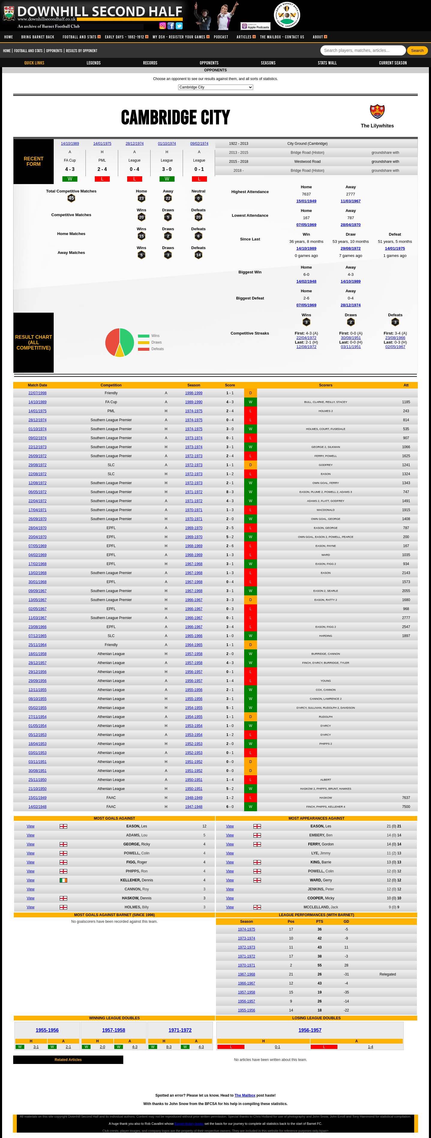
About (318, 36)
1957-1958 (193, 654)
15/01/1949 (306, 201)
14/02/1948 (306, 281)
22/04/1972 (306, 337)
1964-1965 (193, 645)
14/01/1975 (102, 144)
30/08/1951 (351, 337)
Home (8, 36)
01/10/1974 (167, 144)
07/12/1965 (37, 636)
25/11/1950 (37, 780)
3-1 (36, 1047)
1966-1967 (193, 600)
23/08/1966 (395, 337)
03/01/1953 (37, 753)
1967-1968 (193, 564)
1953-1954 (193, 726)
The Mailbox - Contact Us (282, 36)
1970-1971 (193, 510)
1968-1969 (193, 546)
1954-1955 (193, 708)
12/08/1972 (306, 346)
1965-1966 (193, 636)
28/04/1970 (351, 224)
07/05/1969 (306, 224)
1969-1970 (193, 528)
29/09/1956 (37, 681)
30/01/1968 (37, 582)
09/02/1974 (199, 144)
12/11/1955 (37, 690)
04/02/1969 (37, 555)
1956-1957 (193, 672)
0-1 (277, 1047)
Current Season (393, 62)
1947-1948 (193, 807)
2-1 (68, 1047)
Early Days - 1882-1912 (124, 36)
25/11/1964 (37, 645)
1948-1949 (193, 798)
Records (150, 62)
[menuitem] (8, 36)
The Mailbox (245, 1095)
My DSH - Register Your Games (179, 36)
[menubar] (163, 36)
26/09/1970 (37, 519)
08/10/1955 (37, 699)
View (30, 826)
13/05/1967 (37, 600)
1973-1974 (193, 438)
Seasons (268, 62)
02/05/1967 (395, 346)
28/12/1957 (37, 663)
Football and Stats (80, 36)
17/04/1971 (37, 510)
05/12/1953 (37, 735)
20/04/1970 (37, 537)
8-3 (169, 1047)
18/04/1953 (37, 744)
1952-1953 (193, 744)
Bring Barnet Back (37, 36)
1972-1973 (193, 456)
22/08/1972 (37, 474)
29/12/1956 (37, 672)
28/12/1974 (135, 144)
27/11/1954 (37, 717)
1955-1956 (193, 690)
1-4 (370, 1047)
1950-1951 (193, 780)
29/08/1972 (351, 248)
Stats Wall (327, 62)
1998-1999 (193, 393)
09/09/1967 (37, 591)
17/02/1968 (37, 564)
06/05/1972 (37, 492)
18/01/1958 (37, 654)
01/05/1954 (37, 726)
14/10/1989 (70, 144)
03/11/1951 (351, 346)
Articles (244, 36)
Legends (94, 62)
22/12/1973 (37, 447)
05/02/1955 (37, 708)
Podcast (221, 36)
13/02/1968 (37, 573)
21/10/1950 (37, 789)
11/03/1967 (351, 201)
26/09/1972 (37, 456)
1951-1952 (193, 762)
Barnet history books (189, 1123)
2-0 (102, 1047)
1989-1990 (193, 402)
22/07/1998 (37, 393)
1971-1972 (193, 492)
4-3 (134, 1047)
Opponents (54, 50)
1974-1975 (193, 411)
